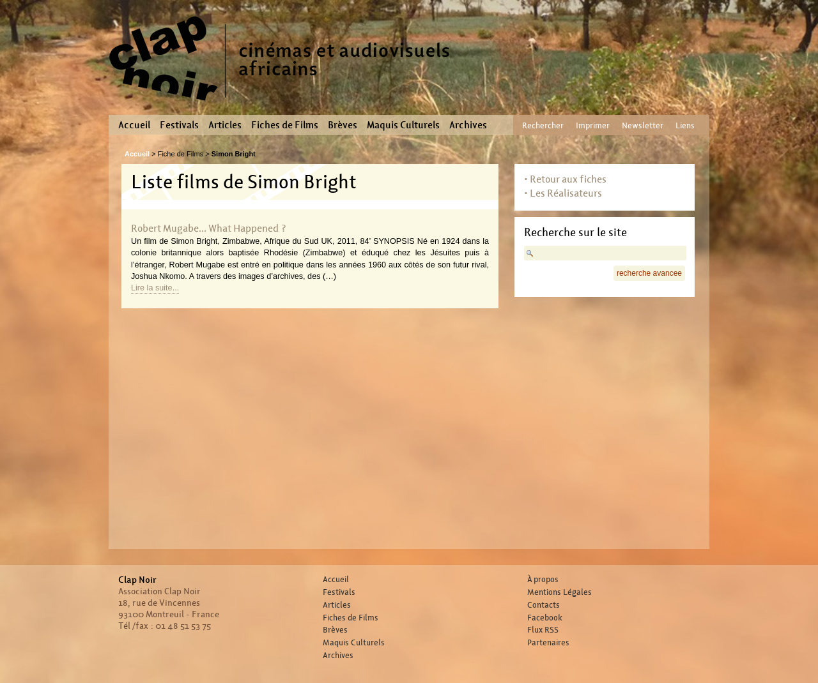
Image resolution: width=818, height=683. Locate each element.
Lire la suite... (155, 287)
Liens (685, 125)
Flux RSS (543, 630)
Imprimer (593, 125)
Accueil (134, 125)
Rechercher (543, 125)
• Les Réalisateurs (563, 193)
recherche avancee (649, 273)
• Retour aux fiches (565, 179)
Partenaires (548, 643)
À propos (543, 579)
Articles (225, 125)
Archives (468, 125)
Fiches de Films (284, 125)
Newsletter (642, 125)
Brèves (342, 125)
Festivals (179, 125)
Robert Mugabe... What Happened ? (208, 228)
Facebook (544, 618)
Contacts (543, 605)
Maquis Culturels (403, 125)
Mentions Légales (559, 592)
